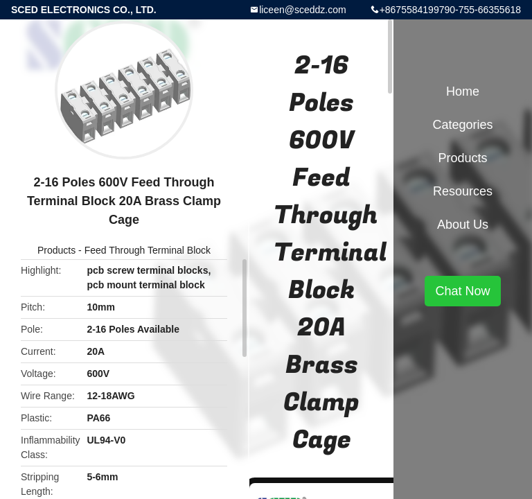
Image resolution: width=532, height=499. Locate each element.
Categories (462, 125)
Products (56, 250)
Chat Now (462, 291)
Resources (463, 191)
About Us (462, 224)
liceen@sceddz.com (302, 9)
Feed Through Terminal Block (148, 250)
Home (462, 91)
